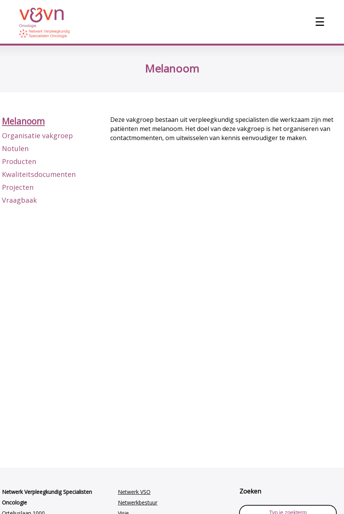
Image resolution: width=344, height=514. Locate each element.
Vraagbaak (19, 200)
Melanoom (23, 121)
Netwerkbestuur (137, 502)
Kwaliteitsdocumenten (39, 174)
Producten (19, 161)
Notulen (15, 148)
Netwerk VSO (134, 491)
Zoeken (250, 491)
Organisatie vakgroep (37, 135)
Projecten (17, 187)
